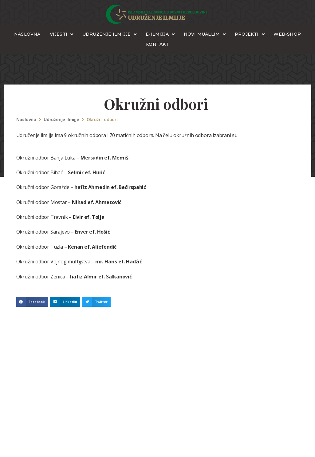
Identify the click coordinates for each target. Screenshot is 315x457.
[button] (32, 302)
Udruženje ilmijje (61, 119)
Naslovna (26, 119)
